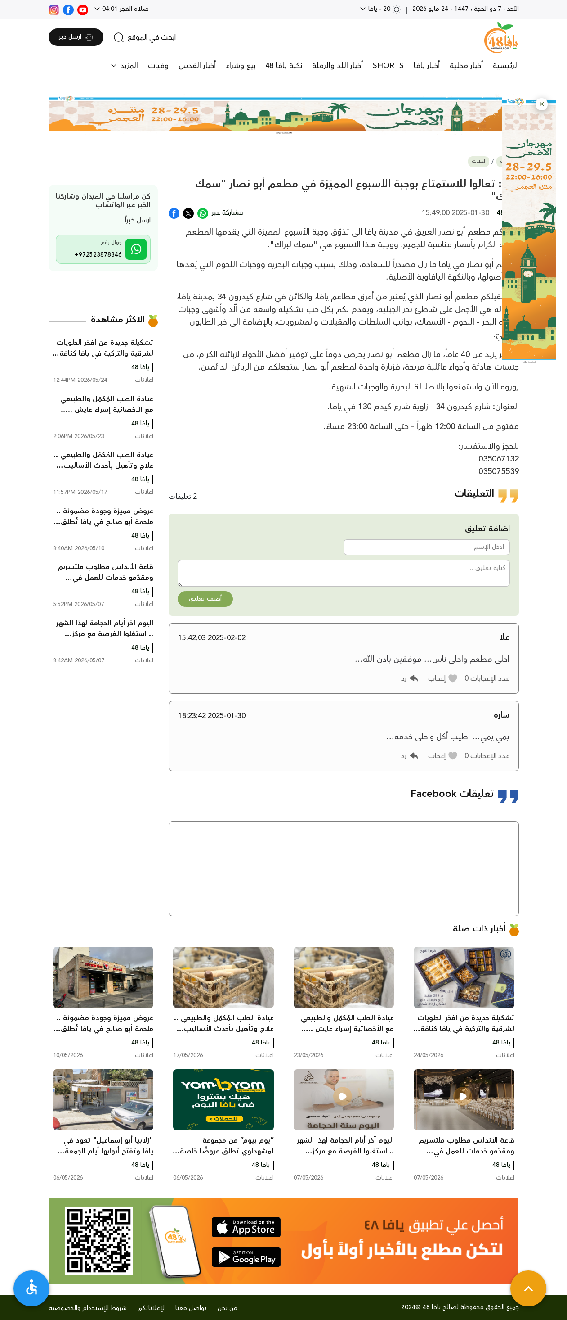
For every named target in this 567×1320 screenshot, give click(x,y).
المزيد (128, 66)
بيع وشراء (240, 66)
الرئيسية (506, 66)
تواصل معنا (191, 1308)
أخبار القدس (197, 66)
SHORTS (388, 66)
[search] (145, 37)
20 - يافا (383, 9)
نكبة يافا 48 (283, 66)
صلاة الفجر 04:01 (124, 9)
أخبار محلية (466, 66)
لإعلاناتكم (151, 1308)
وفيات (158, 66)
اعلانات (478, 161)
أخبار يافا (427, 66)
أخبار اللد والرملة (337, 66)
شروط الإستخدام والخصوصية (88, 1308)
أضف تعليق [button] (205, 599)
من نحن (227, 1308)
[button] (542, 104)
